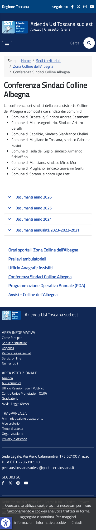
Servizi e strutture (14, 342)
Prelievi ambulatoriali (27, 259)
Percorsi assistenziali (16, 353)
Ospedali (8, 347)
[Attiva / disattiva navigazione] (7, 44)
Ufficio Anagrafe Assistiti (30, 268)
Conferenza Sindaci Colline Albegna (40, 277)
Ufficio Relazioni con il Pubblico (23, 388)
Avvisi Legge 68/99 (15, 403)
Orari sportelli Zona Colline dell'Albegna (43, 250)
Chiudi (77, 522)
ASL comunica (11, 383)
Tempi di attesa (12, 428)
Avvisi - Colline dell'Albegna (33, 294)
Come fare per (12, 337)
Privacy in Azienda (14, 438)
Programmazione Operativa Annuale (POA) (46, 285)
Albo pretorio (10, 423)
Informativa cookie (51, 522)
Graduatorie (10, 398)
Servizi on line (11, 358)
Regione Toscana (15, 6)
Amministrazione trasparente (22, 418)
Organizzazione (12, 433)
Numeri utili (10, 363)
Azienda (7, 378)
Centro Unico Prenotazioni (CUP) (24, 393)
